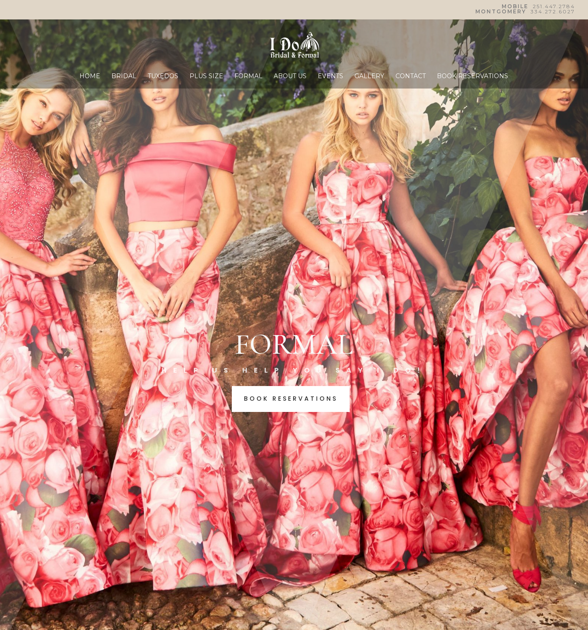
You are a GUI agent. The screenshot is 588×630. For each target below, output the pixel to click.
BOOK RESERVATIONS (472, 76)
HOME (89, 76)
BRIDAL (123, 76)
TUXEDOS (163, 76)
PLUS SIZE (206, 76)
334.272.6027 (553, 11)
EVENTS (330, 76)
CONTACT (410, 76)
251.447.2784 (554, 6)
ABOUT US (290, 76)
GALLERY (369, 76)
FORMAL (248, 76)
